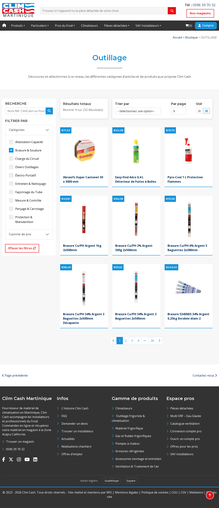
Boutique (191, 37)
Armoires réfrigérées (129, 451)
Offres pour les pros (184, 446)
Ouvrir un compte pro (185, 439)
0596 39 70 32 (204, 5)
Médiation (196, 492)
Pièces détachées (115, 26)
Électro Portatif (22, 175)
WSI (109, 492)
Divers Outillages (24, 167)
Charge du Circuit (24, 158)
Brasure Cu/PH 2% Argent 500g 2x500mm (133, 248)
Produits (17, 26)
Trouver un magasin (20, 442)
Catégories (16, 130)
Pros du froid (64, 26)
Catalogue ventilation (185, 424)
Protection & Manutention (21, 219)
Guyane (130, 480)
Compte (206, 25)
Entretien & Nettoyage (27, 183)
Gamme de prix (20, 234)
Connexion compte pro (186, 431)
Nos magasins (200, 13)
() (188, 25)
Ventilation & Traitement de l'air (137, 466)
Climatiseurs (89, 26)
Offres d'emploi (71, 454)
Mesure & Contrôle (25, 200)
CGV (183, 492)
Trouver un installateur (77, 431)
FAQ (64, 416)
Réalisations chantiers (76, 446)
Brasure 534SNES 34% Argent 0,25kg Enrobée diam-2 (188, 316)
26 (152, 341)
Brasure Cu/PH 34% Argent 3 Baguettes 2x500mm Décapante (83, 318)
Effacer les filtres (22, 248)
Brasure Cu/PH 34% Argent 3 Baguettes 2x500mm (135, 316)
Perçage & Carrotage (26, 208)
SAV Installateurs (147, 26)
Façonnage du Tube (25, 192)
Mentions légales (126, 492)
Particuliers (39, 26)
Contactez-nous (205, 375)
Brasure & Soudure (25, 150)
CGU (175, 492)
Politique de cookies (154, 492)
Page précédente (15, 375)
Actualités (68, 439)
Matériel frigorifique (129, 428)
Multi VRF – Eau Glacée (185, 416)
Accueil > (179, 37)
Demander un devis (74, 424)
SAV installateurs (181, 454)
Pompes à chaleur (127, 444)
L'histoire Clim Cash (74, 408)
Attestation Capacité (26, 142)
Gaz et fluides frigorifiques (133, 436)
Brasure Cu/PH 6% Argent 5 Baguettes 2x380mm (187, 248)
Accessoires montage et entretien (138, 459)
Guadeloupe (112, 480)
